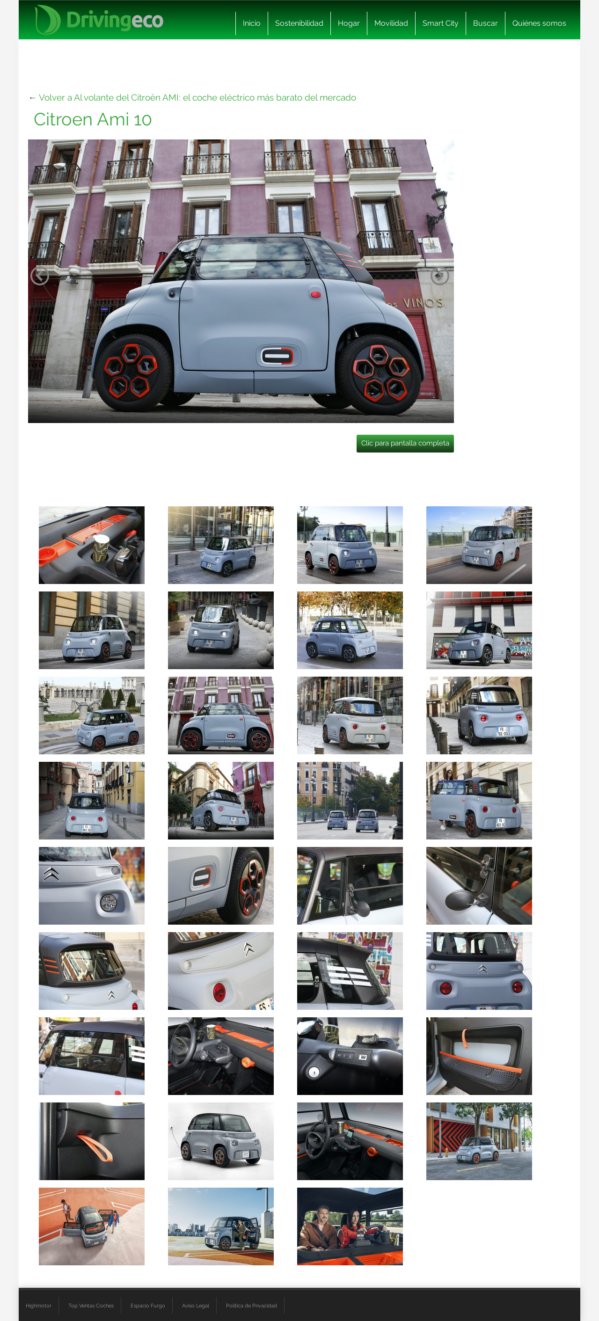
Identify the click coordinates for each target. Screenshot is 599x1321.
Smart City (441, 23)
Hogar (349, 23)
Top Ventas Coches (91, 1305)
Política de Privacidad (251, 1305)
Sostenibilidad (299, 23)
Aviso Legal (195, 1305)
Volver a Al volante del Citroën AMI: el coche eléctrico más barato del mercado (197, 97)
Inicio (252, 23)
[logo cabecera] (99, 20)
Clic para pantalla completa (405, 443)
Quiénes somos (539, 23)
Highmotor (38, 1305)
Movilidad (391, 23)
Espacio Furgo (148, 1305)
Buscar (485, 23)
